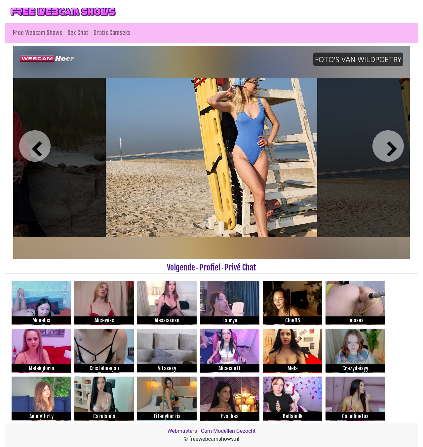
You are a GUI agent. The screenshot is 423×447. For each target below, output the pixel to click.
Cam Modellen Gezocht (228, 431)
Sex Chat (77, 32)
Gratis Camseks (112, 32)
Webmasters (182, 431)
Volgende (181, 267)
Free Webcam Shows (37, 32)
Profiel (209, 267)
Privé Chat (240, 267)
